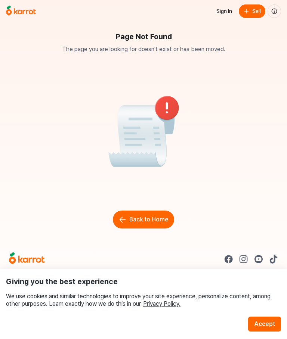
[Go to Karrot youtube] (258, 259)
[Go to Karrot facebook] (228, 259)
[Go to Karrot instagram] (243, 259)
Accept (264, 323)
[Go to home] (21, 11)
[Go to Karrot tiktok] (273, 259)
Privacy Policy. (161, 303)
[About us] (274, 11)
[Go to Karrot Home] (26, 259)
